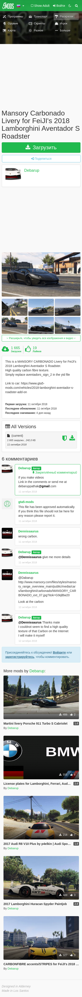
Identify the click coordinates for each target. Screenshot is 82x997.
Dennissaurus (28, 531)
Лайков (37, 351)
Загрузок (16, 351)
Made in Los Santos (15, 990)
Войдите (59, 652)
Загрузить (41, 147)
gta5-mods (26, 502)
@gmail (44, 486)
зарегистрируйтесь (19, 657)
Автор (36, 468)
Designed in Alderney (16, 986)
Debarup (31, 170)
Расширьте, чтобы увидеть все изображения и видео (41, 338)
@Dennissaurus (29, 557)
